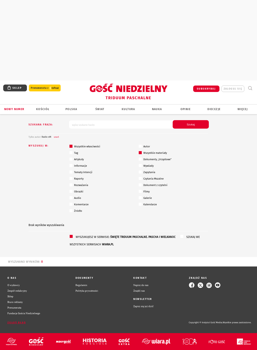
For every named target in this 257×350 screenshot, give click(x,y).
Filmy (144, 191)
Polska (71, 109)
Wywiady (146, 165)
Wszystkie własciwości (84, 146)
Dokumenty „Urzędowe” (155, 159)
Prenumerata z (45, 88)
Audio (75, 197)
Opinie (186, 109)
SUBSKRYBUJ (206, 88)
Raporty (76, 178)
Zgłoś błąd (16, 322)
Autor (144, 146)
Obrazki (76, 191)
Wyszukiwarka (250, 88)
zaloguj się (233, 88)
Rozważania (78, 185)
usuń (56, 137)
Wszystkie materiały (153, 152)
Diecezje (213, 109)
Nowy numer (14, 109)
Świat (99, 109)
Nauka (157, 109)
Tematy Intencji (80, 172)
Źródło (75, 210)
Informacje (78, 165)
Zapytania (147, 172)
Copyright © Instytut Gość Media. (206, 322)
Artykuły (76, 159)
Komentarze (79, 204)
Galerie (145, 197)
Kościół (43, 109)
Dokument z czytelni (153, 185)
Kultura (128, 109)
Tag (73, 152)
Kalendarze (148, 204)
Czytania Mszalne (151, 178)
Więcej (243, 109)
